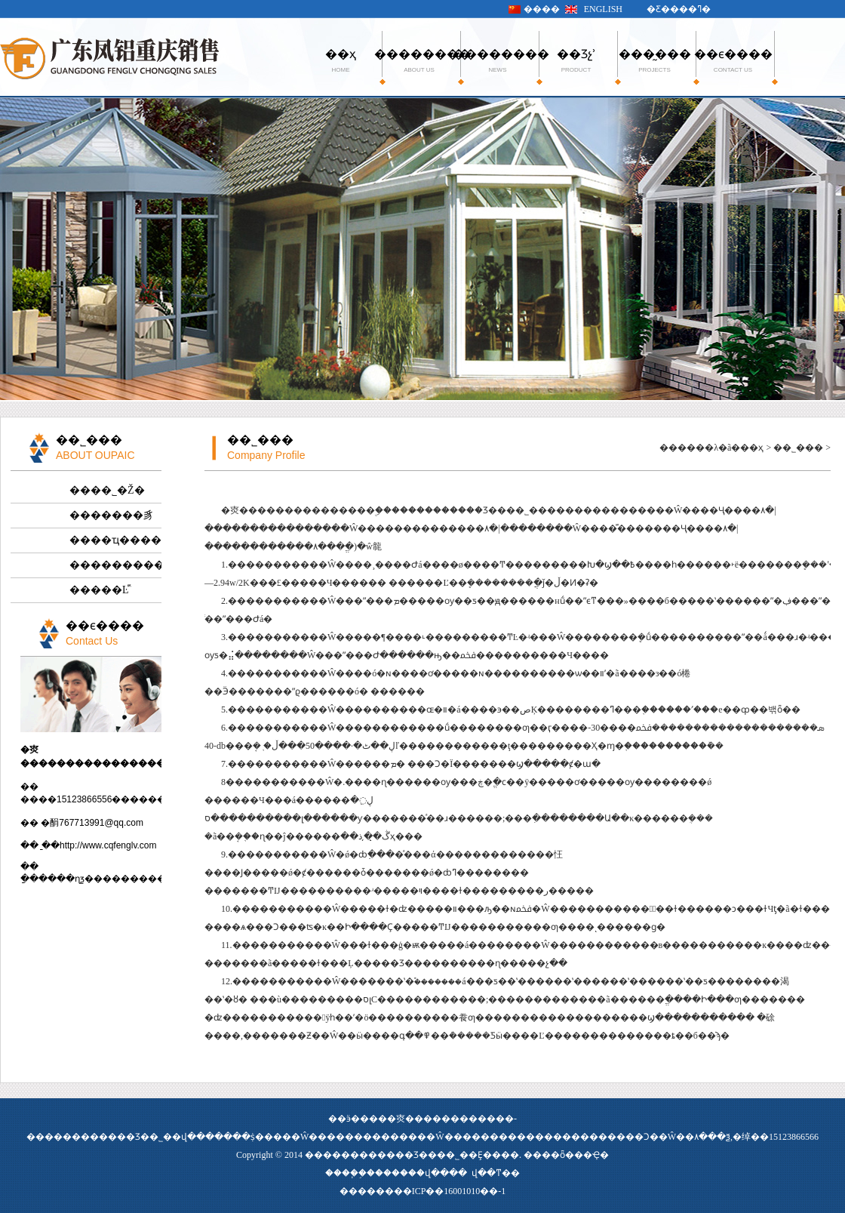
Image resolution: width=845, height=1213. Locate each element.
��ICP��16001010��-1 (450, 1191)
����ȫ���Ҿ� (566, 1155)
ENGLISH (603, 9)
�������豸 (111, 515)
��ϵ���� (733, 60)
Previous (11, 248)
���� (542, 9)
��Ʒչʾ (576, 60)
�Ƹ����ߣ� (679, 9)
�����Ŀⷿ (99, 590)
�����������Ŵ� (394, 1136)
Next (833, 248)
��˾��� (798, 447)
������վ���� (421, 1173)
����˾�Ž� (107, 490)
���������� (115, 565)
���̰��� (655, 60)
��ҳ (340, 60)
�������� (419, 60)
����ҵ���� (115, 540)
